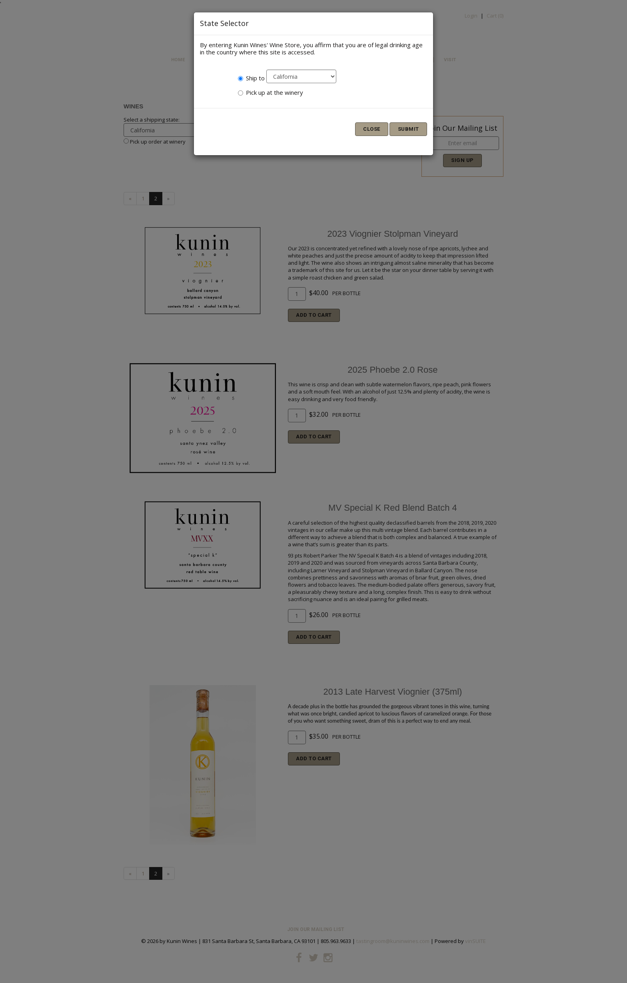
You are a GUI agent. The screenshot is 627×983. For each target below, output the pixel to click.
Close (371, 129)
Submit (408, 129)
